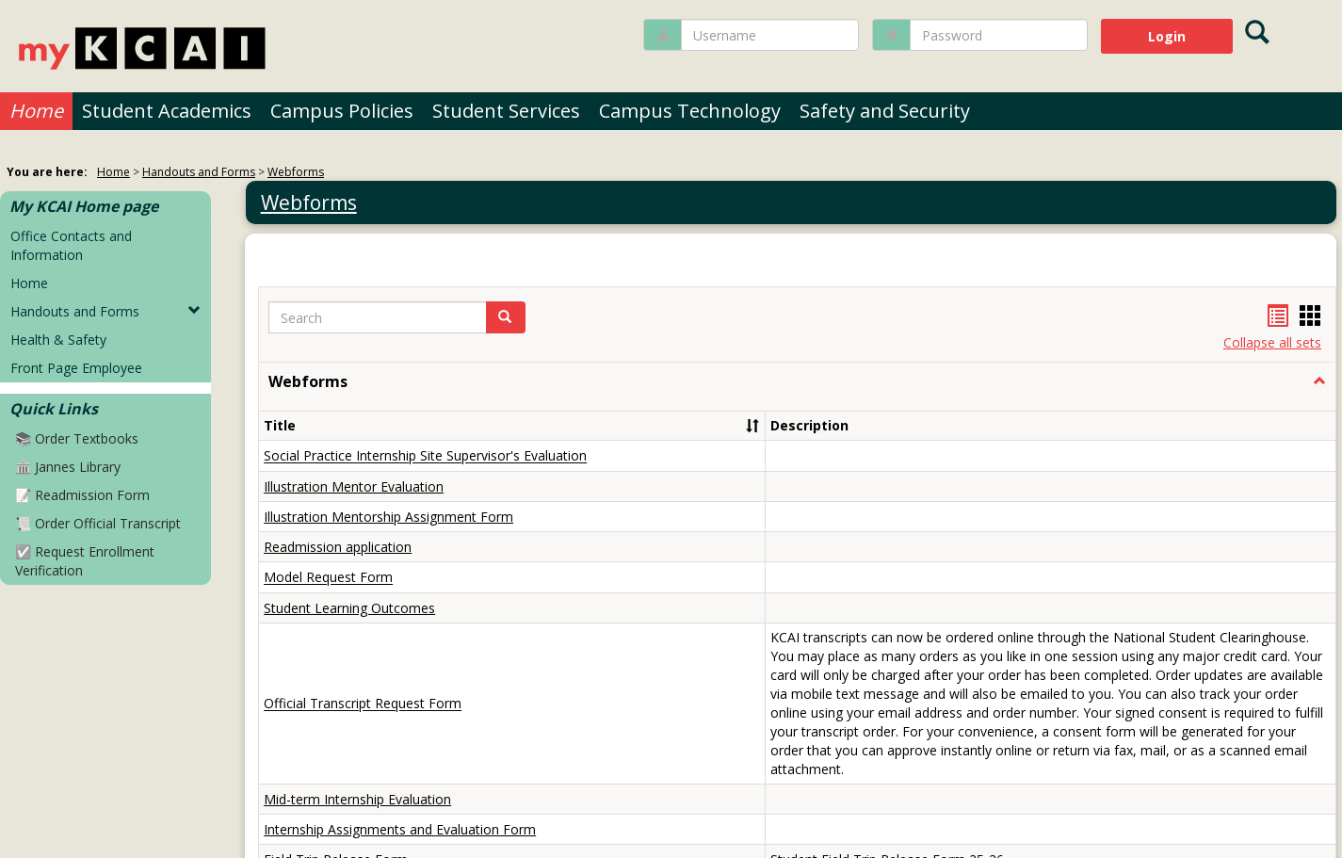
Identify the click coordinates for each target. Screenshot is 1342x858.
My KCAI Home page (83, 206)
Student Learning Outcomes (349, 608)
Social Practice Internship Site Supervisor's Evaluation (425, 456)
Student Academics (166, 110)
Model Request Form (328, 578)
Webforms (295, 172)
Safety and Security (885, 110)
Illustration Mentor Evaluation (354, 486)
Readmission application (338, 547)
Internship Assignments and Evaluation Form (400, 829)
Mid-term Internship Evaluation (357, 799)
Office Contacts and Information (71, 245)
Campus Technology (690, 110)
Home (36, 110)
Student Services (506, 110)
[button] (1319, 381)
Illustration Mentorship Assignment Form (388, 517)
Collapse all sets (1272, 342)
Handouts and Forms (198, 172)
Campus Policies (341, 110)
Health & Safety (58, 339)
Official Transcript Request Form (362, 704)
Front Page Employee (76, 368)
